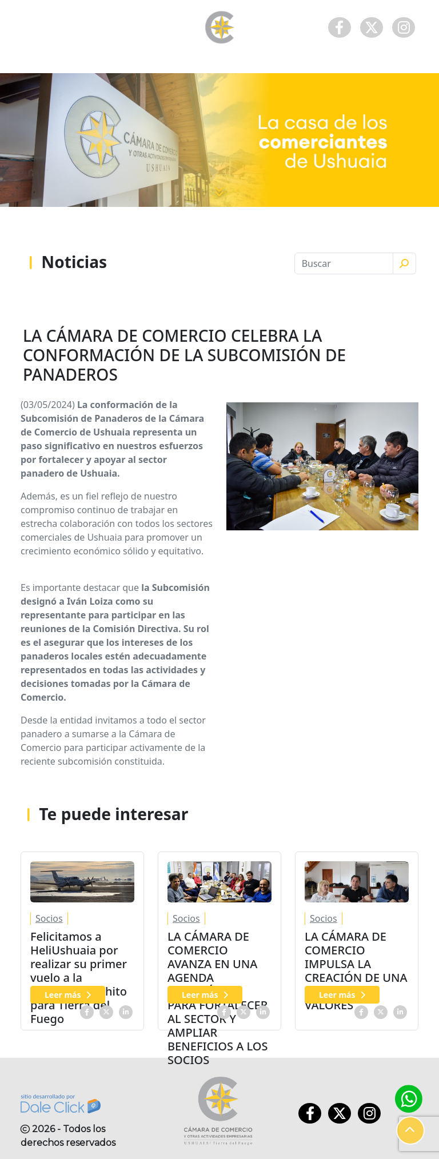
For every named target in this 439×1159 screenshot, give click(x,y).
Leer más (68, 994)
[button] (410, 1130)
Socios (49, 918)
